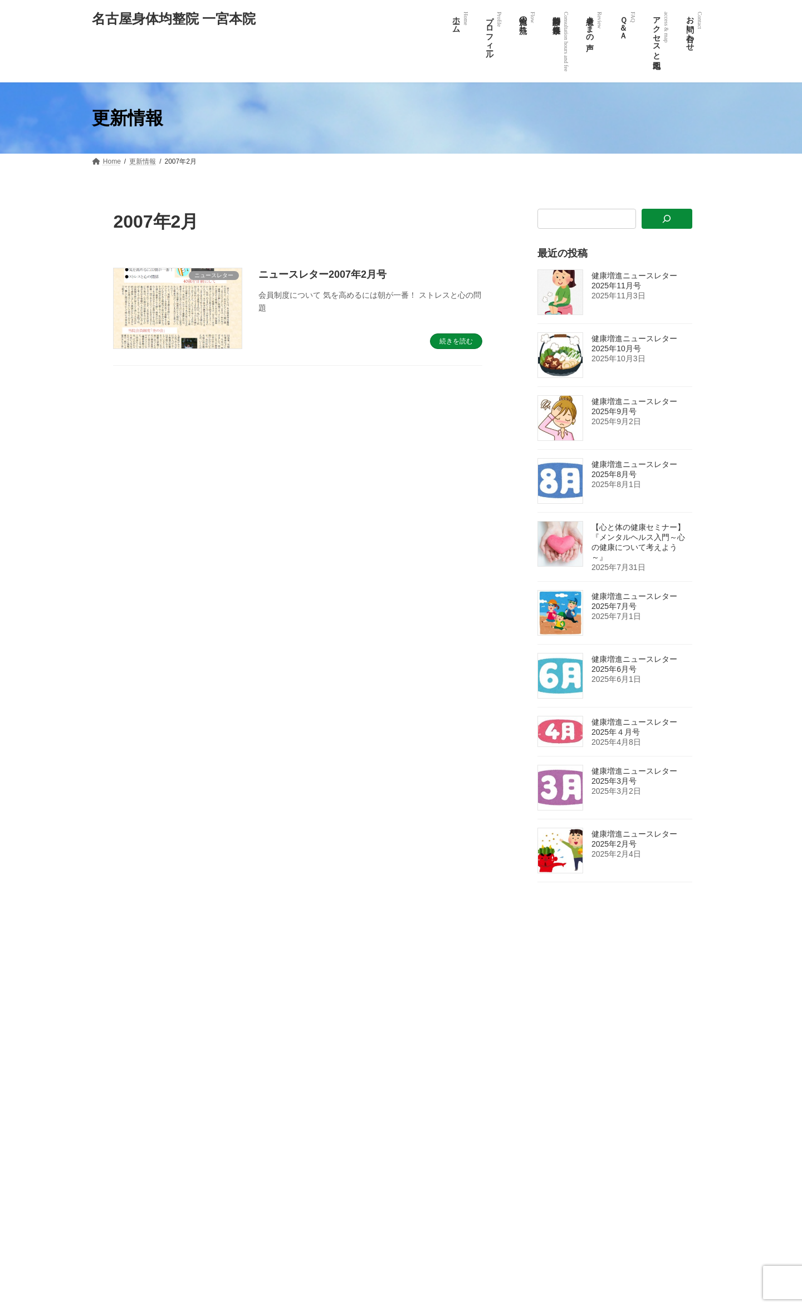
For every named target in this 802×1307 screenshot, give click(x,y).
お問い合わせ (542, 1239)
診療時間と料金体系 (552, 1045)
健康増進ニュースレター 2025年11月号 (638, 280)
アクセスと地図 (545, 1162)
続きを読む (456, 341)
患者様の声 (538, 1065)
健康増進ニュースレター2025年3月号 (634, 775)
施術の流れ (538, 1026)
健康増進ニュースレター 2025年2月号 (638, 838)
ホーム (532, 987)
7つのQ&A (537, 1104)
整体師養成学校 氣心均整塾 (563, 1258)
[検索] (667, 219)
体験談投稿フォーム (552, 1084)
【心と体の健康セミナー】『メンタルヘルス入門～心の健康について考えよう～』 (638, 542)
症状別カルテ (542, 1142)
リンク (532, 1181)
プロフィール (542, 1007)
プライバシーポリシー (555, 1220)
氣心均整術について (552, 1123)
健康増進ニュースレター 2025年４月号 (638, 727)
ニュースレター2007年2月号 (322, 274)
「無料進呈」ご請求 (552, 1200)
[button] (145, 1131)
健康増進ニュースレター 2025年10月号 (638, 343)
